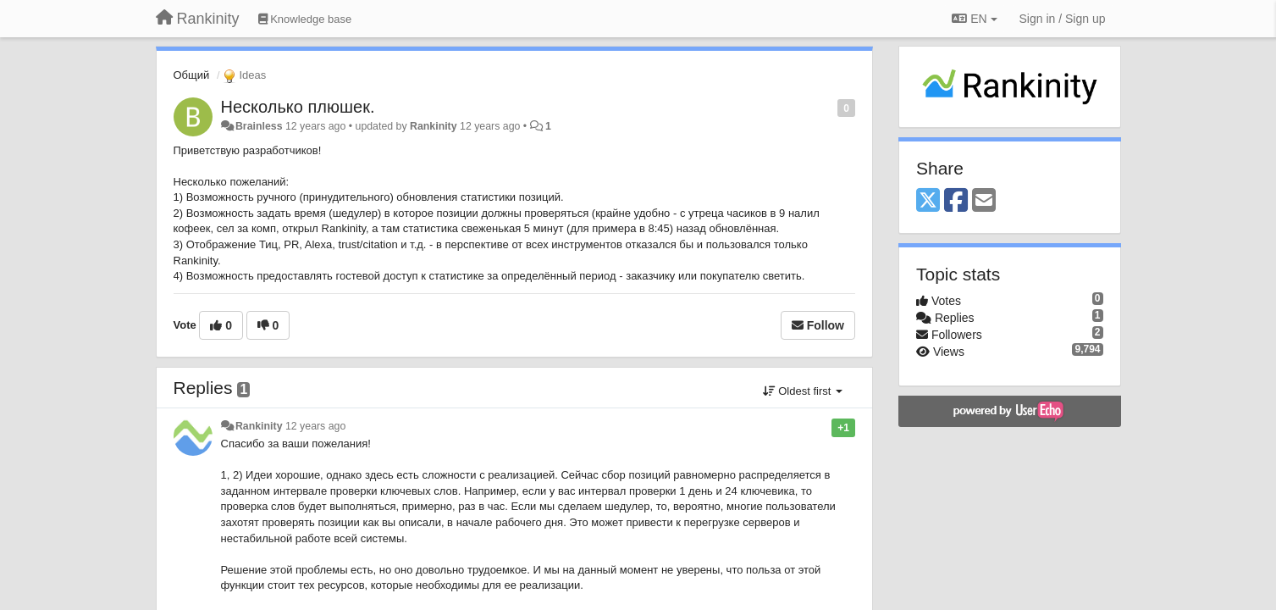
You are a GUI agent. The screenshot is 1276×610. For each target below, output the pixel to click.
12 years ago (315, 426)
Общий (192, 75)
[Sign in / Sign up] (1063, 18)
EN (974, 18)
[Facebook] (956, 201)
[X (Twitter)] (928, 201)
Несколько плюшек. (298, 106)
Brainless (259, 126)
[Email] (984, 201)
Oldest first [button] (802, 391)
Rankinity (433, 126)
